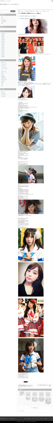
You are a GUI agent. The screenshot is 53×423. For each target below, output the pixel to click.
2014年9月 (3, 44)
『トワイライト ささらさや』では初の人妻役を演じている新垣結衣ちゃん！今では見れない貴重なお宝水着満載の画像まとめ (48, 401)
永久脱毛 (3, 74)
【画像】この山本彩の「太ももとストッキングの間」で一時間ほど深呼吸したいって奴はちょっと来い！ (26, 386)
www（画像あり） (4, 21)
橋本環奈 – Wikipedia (21, 98)
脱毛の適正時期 (4, 77)
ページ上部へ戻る (52, 414)
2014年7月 (3, 47)
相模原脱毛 (3, 76)
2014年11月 (3, 41)
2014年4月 (3, 50)
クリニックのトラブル (4, 68)
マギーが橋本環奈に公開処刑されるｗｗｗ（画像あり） (44, 385)
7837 (2, 18)
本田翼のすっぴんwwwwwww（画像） (28, 399)
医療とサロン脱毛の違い (7, 7)
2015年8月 (3, 36)
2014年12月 (3, 39)
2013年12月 (3, 56)
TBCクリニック (4, 62)
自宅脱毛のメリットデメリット (46, 7)
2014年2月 (3, 53)
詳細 (22, 11)
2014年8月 (3, 45)
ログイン (3, 91)
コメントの (4, 94)
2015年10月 (3, 33)
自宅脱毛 (3, 82)
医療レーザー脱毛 (20, 7)
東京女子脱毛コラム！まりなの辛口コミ (9, 4)
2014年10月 (3, 42)
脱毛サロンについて (4, 79)
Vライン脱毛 (33, 7)
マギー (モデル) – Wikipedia (22, 81)
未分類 (2, 73)
